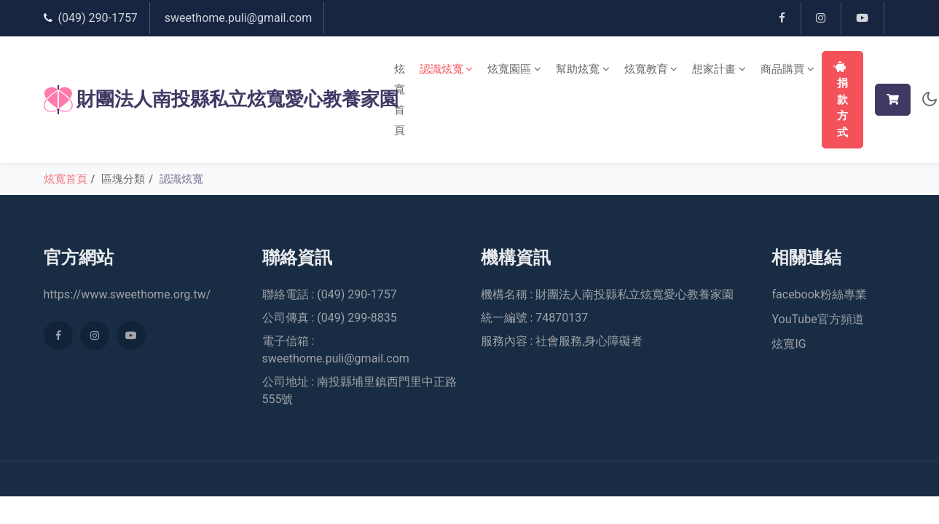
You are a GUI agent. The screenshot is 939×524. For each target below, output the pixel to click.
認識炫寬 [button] (447, 69)
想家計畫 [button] (719, 69)
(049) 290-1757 (98, 18)
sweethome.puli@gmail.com (238, 18)
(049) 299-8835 (356, 318)
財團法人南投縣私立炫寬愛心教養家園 (206, 99)
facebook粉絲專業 (818, 295)
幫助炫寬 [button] (583, 69)
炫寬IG (788, 345)
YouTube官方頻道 (817, 320)
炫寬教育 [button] (651, 69)
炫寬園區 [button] (514, 69)
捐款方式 (840, 100)
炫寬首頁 (399, 100)
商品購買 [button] (787, 69)
